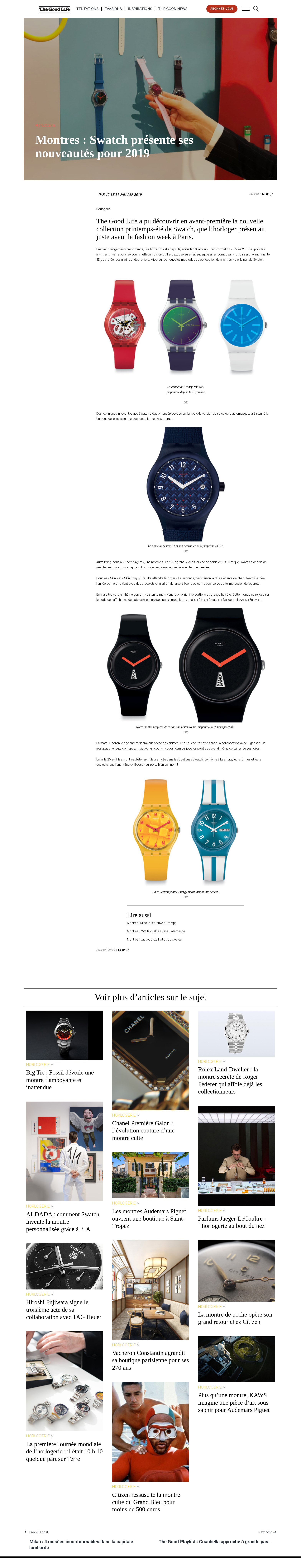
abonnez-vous (222, 9)
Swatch (250, 578)
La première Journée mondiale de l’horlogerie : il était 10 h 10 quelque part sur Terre (64, 1451)
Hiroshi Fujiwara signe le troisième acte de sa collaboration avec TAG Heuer (63, 1309)
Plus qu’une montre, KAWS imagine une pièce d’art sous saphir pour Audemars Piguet (234, 1402)
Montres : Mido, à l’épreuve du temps (151, 923)
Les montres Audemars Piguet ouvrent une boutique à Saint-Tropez (149, 1218)
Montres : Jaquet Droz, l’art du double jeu (154, 939)
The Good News (172, 9)
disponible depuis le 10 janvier (185, 392)
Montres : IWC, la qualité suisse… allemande (156, 931)
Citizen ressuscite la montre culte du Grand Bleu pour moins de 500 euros (146, 1502)
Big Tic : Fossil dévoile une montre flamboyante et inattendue (60, 1080)
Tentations (87, 9)
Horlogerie (45, 125)
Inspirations (140, 9)
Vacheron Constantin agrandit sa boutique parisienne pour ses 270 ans (150, 1360)
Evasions (113, 9)
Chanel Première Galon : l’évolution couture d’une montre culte (143, 1130)
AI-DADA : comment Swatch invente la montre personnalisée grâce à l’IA (62, 1221)
